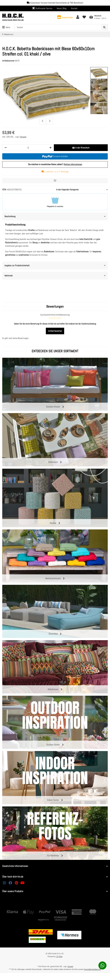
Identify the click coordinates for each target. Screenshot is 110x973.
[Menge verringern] (5, 147)
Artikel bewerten (55, 330)
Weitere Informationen (73, 164)
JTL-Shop (59, 956)
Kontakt (74, 8)
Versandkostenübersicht (92, 969)
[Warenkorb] (97, 17)
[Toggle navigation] (6, 27)
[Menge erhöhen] (50, 147)
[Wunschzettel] (84, 17)
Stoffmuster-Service (42, 8)
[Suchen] (58, 27)
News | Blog (61, 8)
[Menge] (28, 147)
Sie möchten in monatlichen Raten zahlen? (55, 164)
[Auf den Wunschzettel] (55, 180)
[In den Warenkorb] (81, 147)
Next (49, 121)
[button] (64, 17)
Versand (23, 136)
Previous (42, 121)
